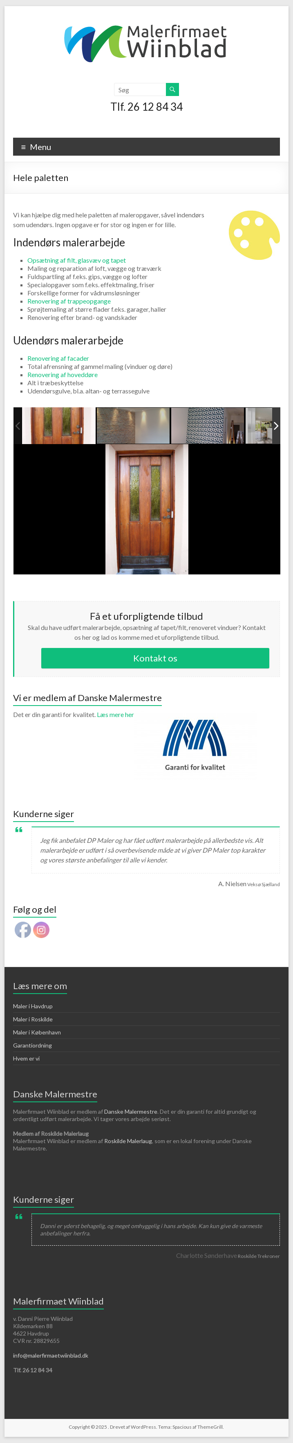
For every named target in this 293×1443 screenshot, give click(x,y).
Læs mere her (177, 714)
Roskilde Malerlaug (128, 1140)
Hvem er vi (26, 1058)
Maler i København (37, 1032)
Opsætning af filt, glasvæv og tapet (76, 260)
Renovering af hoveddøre (62, 374)
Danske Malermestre (130, 1111)
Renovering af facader (58, 358)
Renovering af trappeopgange (69, 301)
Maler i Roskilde (33, 1019)
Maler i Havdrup (33, 1006)
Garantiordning (32, 1045)
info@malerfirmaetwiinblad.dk (50, 1355)
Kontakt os (155, 657)
